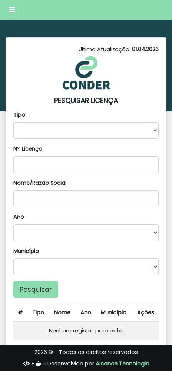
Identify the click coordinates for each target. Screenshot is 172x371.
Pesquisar (36, 289)
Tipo (19, 114)
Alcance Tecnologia (122, 363)
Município (26, 251)
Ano (18, 217)
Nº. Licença (27, 149)
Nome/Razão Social (39, 183)
